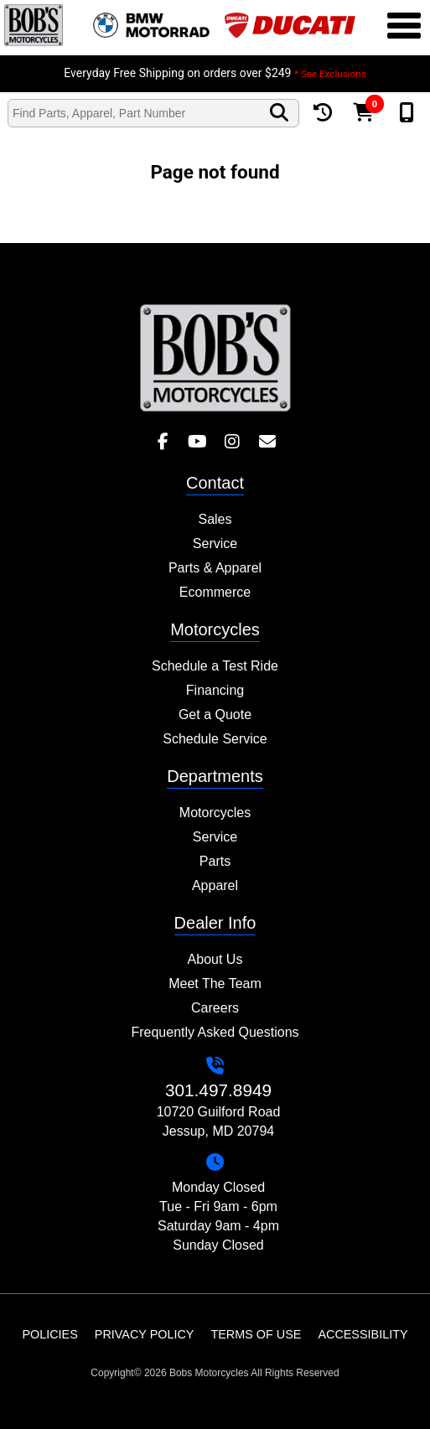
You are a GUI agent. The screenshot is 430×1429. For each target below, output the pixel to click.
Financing (215, 690)
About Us (215, 959)
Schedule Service (215, 739)
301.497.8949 (218, 1090)
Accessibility (362, 1334)
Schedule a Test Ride (215, 666)
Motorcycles (215, 812)
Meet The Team (215, 983)
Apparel (215, 885)
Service (215, 543)
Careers (215, 1008)
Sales (214, 519)
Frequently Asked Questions (214, 1032)
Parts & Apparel (215, 568)
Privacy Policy (144, 1334)
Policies (49, 1334)
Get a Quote (215, 714)
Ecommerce (215, 592)
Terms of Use (255, 1334)
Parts (215, 861)
